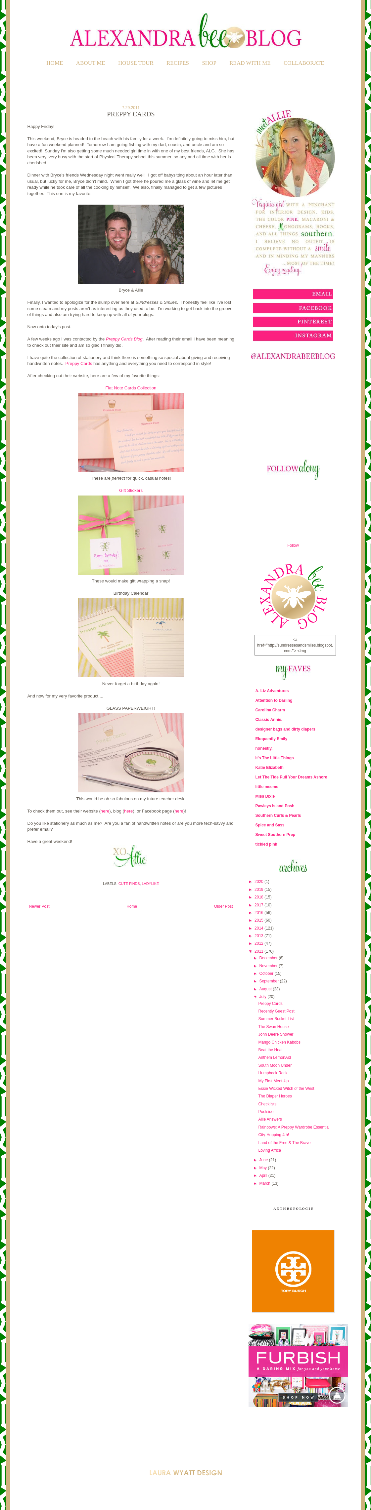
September (269, 981)
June (264, 1160)
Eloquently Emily (271, 738)
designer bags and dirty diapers (285, 729)
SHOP (209, 63)
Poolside (265, 1111)
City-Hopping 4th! (273, 1134)
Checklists (267, 1104)
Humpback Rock (272, 1073)
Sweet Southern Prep (275, 834)
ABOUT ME (90, 63)
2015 (259, 920)
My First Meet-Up (273, 1081)
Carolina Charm (270, 710)
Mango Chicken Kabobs (279, 1042)
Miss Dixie (265, 796)
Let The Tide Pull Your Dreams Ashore (291, 777)
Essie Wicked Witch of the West (286, 1088)
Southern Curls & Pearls (278, 815)
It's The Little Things (274, 758)
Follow (293, 545)
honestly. (264, 748)
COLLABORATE (304, 63)
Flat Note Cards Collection (131, 387)
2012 (259, 943)
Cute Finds (129, 884)
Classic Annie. (269, 719)
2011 (259, 951)
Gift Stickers (131, 490)
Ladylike (150, 884)
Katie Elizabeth (269, 767)
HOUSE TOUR (136, 63)
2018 (259, 897)
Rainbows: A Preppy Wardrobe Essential (293, 1127)
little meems (266, 786)
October (266, 973)
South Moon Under (275, 1065)
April (263, 1175)
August (266, 989)
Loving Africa (269, 1150)
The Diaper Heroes (275, 1096)
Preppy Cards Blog (124, 339)
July (263, 996)
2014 (259, 928)
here (105, 811)
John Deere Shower (275, 1034)
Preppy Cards (79, 363)
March (265, 1183)
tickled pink (266, 844)
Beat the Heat (270, 1050)
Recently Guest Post (276, 1011)
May (263, 1168)
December (269, 958)
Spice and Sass (270, 825)
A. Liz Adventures (272, 691)
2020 (259, 881)
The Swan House (273, 1026)
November (269, 966)
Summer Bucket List (276, 1018)
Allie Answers (270, 1119)
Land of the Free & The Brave (284, 1142)
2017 (259, 905)
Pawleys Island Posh (275, 806)
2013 (259, 936)
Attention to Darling (274, 700)
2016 (259, 912)
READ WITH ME (249, 63)
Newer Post (39, 906)
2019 (259, 889)
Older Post (223, 906)
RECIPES (177, 63)
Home (54, 63)
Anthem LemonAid (274, 1057)
